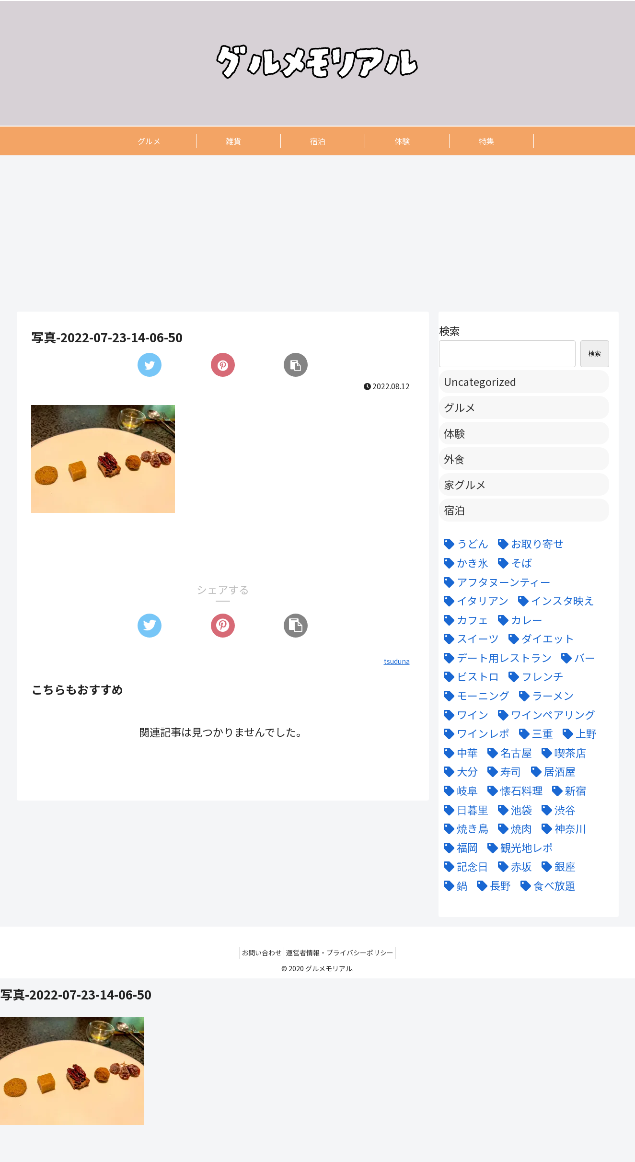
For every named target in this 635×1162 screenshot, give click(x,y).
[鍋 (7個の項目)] (453, 885)
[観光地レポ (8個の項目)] (518, 847)
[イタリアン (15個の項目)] (473, 600)
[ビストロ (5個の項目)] (469, 676)
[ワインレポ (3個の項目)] (474, 733)
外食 (454, 458)
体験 (454, 433)
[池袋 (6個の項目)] (512, 809)
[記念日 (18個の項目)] (463, 866)
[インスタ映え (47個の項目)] (553, 600)
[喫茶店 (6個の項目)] (561, 752)
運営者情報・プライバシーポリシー (342, 952)
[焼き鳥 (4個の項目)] (463, 828)
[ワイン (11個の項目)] (463, 714)
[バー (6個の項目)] (575, 657)
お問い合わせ (259, 952)
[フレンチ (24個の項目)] (534, 676)
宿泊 (454, 509)
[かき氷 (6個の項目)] (463, 562)
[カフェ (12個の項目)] (463, 619)
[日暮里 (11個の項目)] (463, 809)
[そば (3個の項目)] (512, 562)
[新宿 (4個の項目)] (566, 790)
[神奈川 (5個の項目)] (561, 828)
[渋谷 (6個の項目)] (556, 809)
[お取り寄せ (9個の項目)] (528, 543)
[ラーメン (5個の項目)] (544, 695)
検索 (449, 330)
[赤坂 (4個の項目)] (512, 866)
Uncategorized (480, 381)
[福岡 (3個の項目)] (458, 847)
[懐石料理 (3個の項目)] (513, 790)
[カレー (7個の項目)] (518, 619)
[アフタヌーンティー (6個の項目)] (495, 582)
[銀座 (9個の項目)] (556, 866)
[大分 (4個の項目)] (458, 771)
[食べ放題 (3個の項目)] (546, 885)
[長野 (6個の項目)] (491, 885)
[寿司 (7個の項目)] (502, 771)
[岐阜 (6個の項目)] (458, 790)
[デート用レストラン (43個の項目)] (495, 657)
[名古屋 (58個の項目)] (507, 752)
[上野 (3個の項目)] (577, 733)
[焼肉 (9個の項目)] (512, 828)
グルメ (459, 407)
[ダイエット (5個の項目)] (539, 638)
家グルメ (465, 484)
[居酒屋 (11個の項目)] (551, 771)
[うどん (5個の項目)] (463, 543)
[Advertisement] (304, 233)
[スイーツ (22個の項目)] (469, 638)
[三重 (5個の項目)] (533, 733)
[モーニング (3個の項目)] (474, 695)
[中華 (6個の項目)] (458, 752)
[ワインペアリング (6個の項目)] (544, 714)
